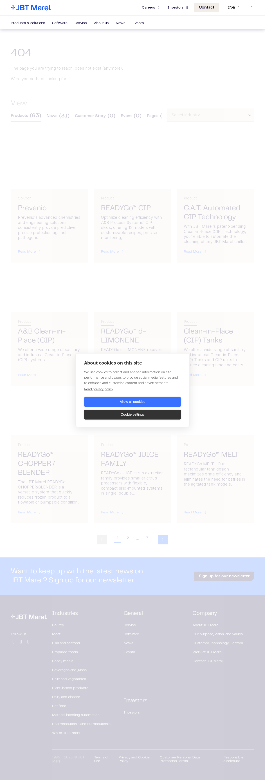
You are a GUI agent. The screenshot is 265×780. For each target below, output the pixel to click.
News (120, 23)
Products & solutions (28, 23)
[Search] (251, 7)
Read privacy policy (98, 395)
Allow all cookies (107, 408)
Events (138, 23)
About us (101, 23)
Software (59, 23)
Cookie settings (157, 408)
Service (81, 23)
